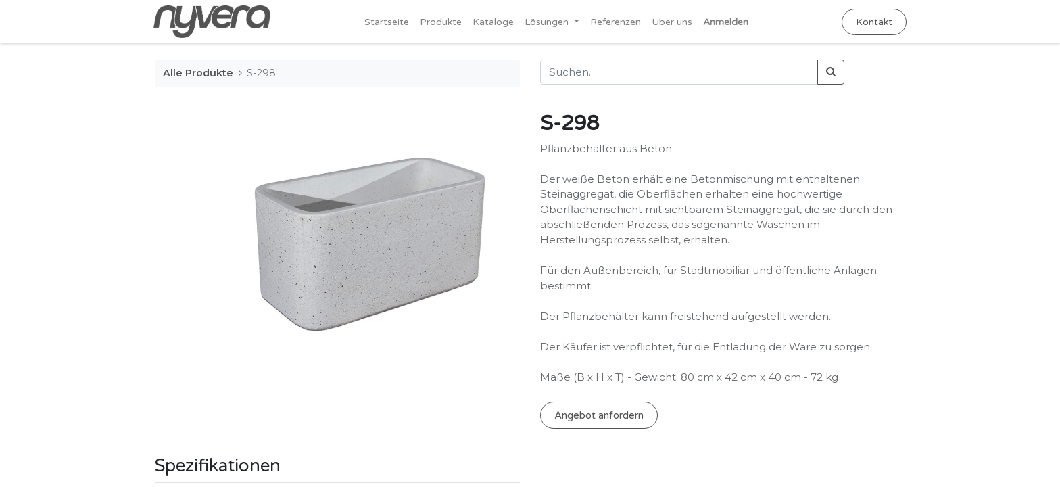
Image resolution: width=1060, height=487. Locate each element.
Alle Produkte (198, 73)
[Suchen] (830, 72)
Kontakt (872, 22)
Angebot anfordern (599, 415)
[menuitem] (386, 21)
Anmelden (725, 22)
